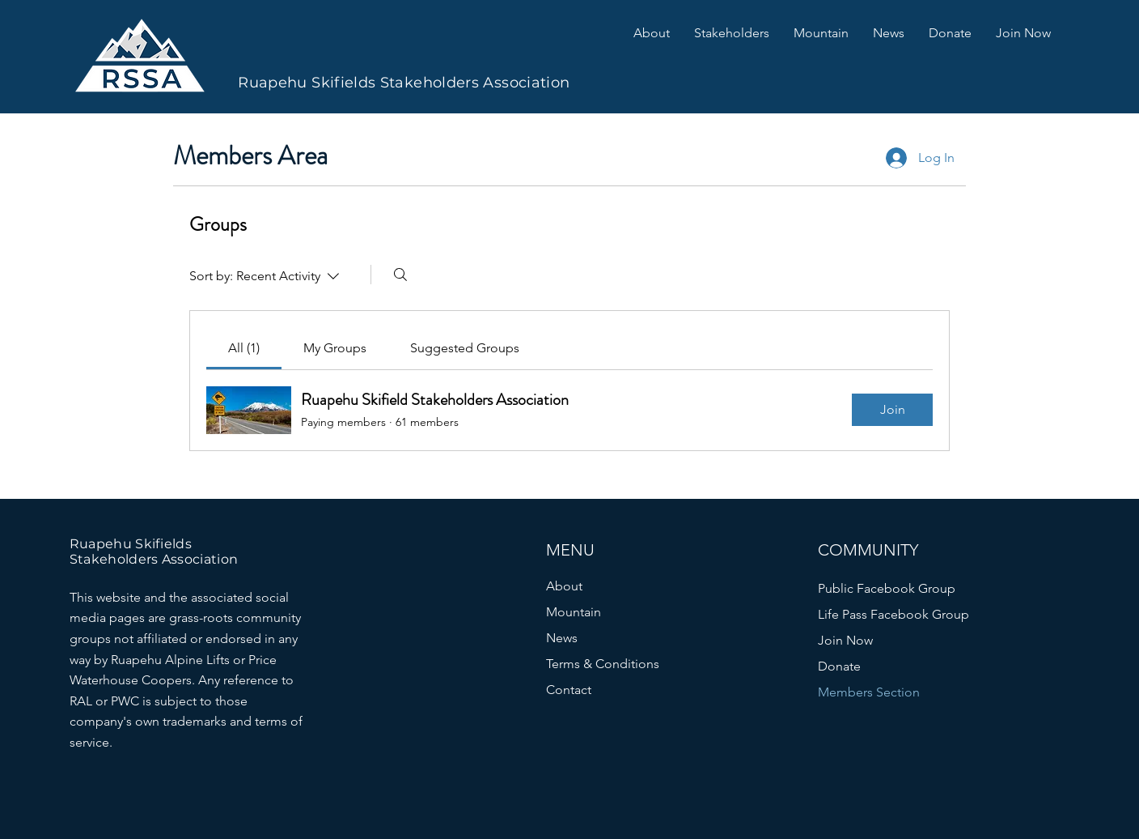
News (562, 637)
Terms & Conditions (602, 663)
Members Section (869, 692)
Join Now (845, 640)
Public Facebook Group (886, 588)
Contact (568, 689)
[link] (244, 348)
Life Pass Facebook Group (893, 614)
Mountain (573, 612)
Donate (839, 666)
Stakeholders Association (154, 559)
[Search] (400, 274)
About (564, 586)
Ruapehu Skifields (131, 544)
